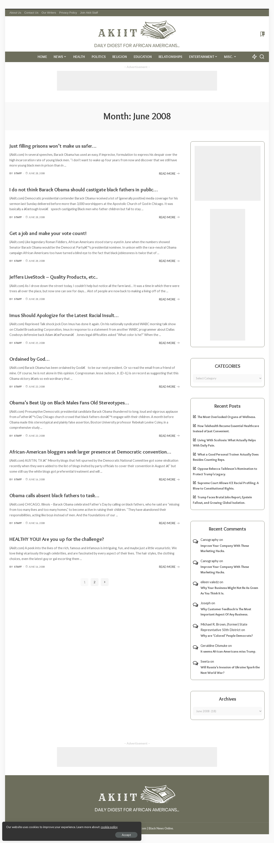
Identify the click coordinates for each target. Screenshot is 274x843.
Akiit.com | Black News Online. (154, 828)
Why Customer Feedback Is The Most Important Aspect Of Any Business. (226, 612)
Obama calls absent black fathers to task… (67, 511)
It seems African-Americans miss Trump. (228, 651)
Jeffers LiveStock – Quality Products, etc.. (66, 285)
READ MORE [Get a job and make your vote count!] (169, 269)
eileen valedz (210, 582)
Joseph (206, 603)
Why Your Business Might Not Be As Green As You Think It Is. (229, 590)
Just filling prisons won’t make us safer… (65, 145)
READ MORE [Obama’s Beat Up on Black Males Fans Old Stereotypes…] (169, 444)
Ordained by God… (34, 366)
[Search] (262, 57)
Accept (53, 833)
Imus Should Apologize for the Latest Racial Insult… (80, 323)
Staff (18, 173)
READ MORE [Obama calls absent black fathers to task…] (169, 539)
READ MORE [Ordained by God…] (169, 395)
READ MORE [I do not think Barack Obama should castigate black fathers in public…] (169, 225)
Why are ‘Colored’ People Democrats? (227, 636)
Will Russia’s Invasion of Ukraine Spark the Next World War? (230, 670)
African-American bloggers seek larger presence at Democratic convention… (78, 463)
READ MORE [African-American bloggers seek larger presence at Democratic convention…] (169, 496)
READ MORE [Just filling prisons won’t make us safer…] (169, 173)
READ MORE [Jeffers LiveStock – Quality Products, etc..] (169, 307)
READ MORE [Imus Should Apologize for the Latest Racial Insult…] (169, 351)
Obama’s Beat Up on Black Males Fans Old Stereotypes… (86, 410)
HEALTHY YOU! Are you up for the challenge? (70, 555)
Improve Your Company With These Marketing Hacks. (225, 548)
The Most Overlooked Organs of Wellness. (226, 417)
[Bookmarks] (262, 34)
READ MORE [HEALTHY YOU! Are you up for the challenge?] (169, 583)
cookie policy (55, 825)
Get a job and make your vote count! (59, 241)
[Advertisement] (137, 81)
